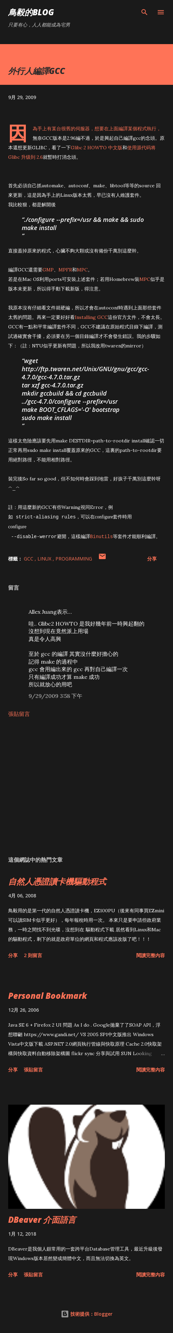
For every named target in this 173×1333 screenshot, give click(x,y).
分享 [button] (152, 558)
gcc (29, 558)
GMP (48, 270)
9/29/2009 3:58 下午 (55, 695)
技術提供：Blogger (87, 1314)
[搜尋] (144, 12)
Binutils (101, 536)
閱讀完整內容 (150, 955)
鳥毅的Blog (31, 12)
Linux (45, 558)
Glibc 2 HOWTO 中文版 (96, 148)
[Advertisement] (86, 786)
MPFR (65, 270)
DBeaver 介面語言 (42, 1219)
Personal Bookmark (47, 995)
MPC (82, 270)
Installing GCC (91, 317)
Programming (73, 558)
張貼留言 (19, 713)
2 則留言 (33, 955)
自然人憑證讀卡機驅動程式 (57, 881)
